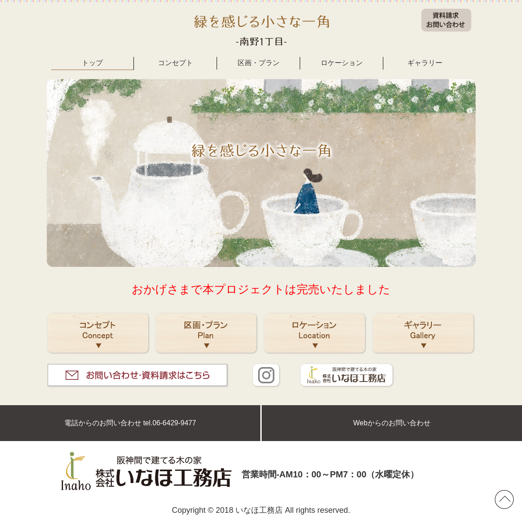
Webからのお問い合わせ (392, 423)
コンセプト (175, 63)
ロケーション (342, 63)
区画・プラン (259, 63)
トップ (92, 63)
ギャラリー (424, 63)
